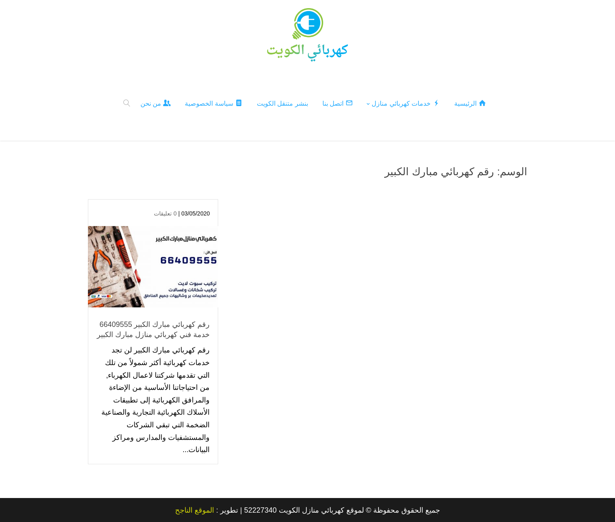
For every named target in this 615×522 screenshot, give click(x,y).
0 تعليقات (165, 213)
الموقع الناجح (194, 510)
